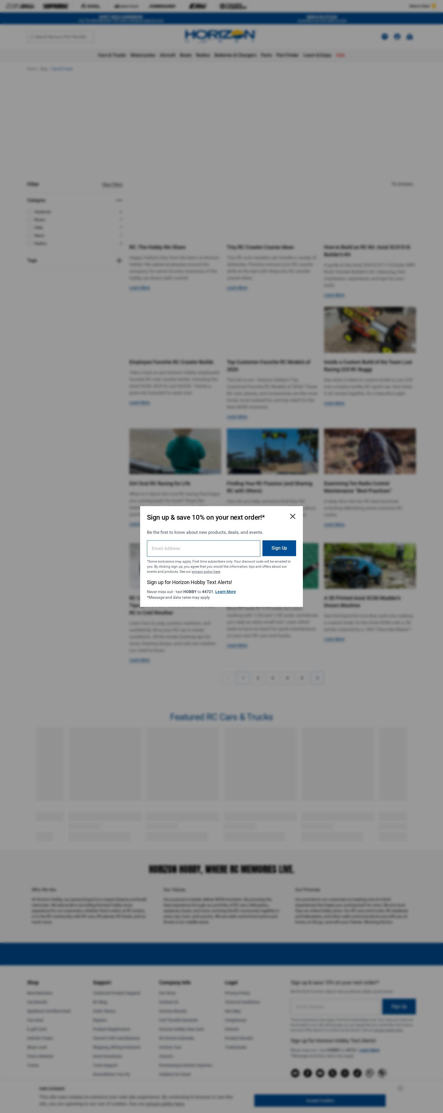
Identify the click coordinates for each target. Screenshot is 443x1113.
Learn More (225, 591)
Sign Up (279, 548)
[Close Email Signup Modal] (292, 516)
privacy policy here (206, 572)
